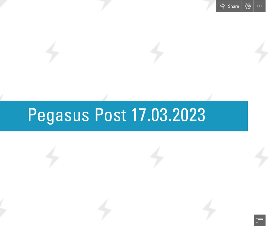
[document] (136, 116)
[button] (229, 6)
